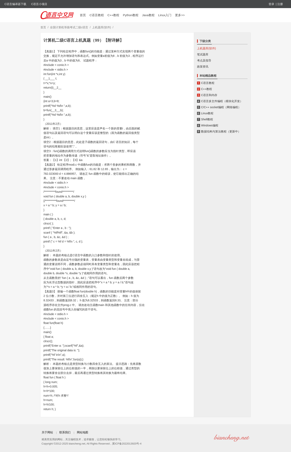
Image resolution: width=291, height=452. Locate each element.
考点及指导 (204, 60)
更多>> (180, 15)
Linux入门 (165, 15)
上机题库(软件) (101, 27)
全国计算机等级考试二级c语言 (69, 27)
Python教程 (130, 15)
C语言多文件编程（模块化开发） (222, 101)
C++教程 (113, 15)
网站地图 (82, 432)
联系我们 (65, 432)
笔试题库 (202, 54)
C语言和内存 (209, 95)
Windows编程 (209, 125)
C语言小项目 (39, 4)
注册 (280, 4)
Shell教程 (207, 119)
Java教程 (148, 15)
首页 (83, 15)
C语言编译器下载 (15, 4)
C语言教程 (97, 15)
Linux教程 (207, 113)
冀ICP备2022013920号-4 (126, 443)
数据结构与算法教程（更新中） (221, 131)
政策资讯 (202, 66)
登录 (271, 4)
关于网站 (47, 432)
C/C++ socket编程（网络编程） (221, 107)
